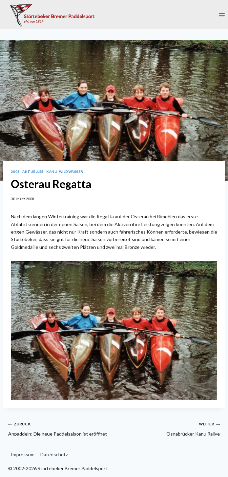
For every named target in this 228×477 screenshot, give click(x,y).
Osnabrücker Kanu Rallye (169, 428)
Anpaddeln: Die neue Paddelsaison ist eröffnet (58, 428)
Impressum (23, 454)
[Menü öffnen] (221, 15)
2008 (15, 171)
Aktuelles (32, 171)
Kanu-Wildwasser (64, 171)
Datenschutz (54, 454)
